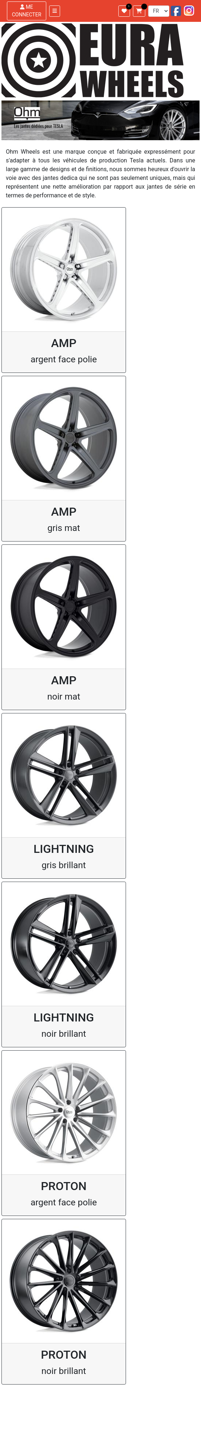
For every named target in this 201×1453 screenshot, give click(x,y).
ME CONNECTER (27, 10)
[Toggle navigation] (54, 11)
